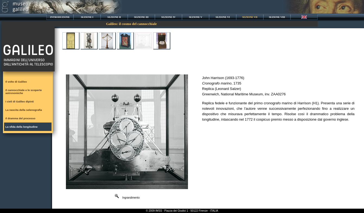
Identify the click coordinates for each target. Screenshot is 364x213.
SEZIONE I (87, 17)
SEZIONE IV (168, 17)
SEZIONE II (114, 17)
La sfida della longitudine (21, 126)
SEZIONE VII (249, 17)
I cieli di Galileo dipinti (19, 101)
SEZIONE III (141, 17)
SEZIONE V (195, 17)
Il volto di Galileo (16, 81)
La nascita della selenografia (23, 109)
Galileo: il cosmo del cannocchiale (131, 24)
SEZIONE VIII (277, 17)
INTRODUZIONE (60, 17)
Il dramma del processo (20, 118)
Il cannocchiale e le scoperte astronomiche (23, 92)
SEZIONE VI (223, 17)
